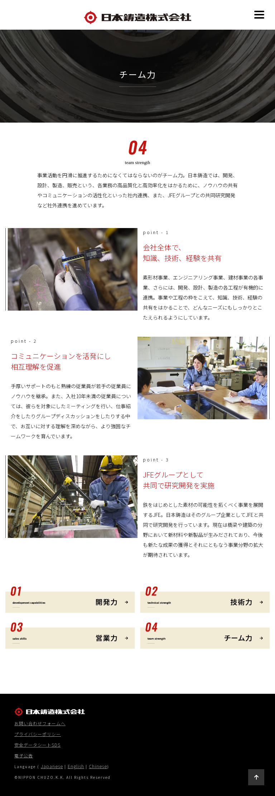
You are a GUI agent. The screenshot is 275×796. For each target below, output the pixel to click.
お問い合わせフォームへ (40, 723)
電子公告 (23, 755)
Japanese (52, 766)
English (76, 766)
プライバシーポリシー (37, 734)
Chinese (98, 766)
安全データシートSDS (37, 745)
